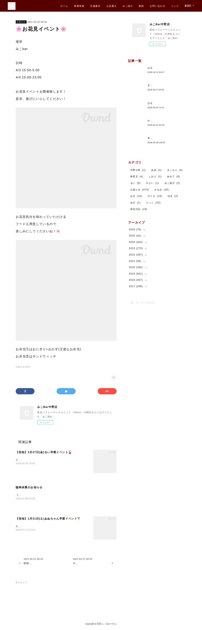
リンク (175, 5)
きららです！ (155, 85)
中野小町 (138, 170)
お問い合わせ (157, 5)
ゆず (135, 202)
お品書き (111, 5)
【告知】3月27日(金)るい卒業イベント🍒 (44, 452)
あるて (173, 176)
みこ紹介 (128, 5)
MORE (188, 5)
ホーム (64, 5)
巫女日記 (139, 209)
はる (150, 67)
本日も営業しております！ (163, 138)
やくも (155, 196)
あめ (156, 170)
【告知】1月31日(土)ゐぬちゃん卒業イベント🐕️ (48, 519)
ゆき (173, 196)
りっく (153, 202)
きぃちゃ (175, 170)
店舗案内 (95, 5)
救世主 (136, 176)
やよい (152, 183)
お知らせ (21, 22)
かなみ (161, 189)
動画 (141, 5)
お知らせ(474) (23, 367)
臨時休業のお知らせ (29, 487)
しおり (155, 176)
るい (135, 183)
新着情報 (79, 5)
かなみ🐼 (153, 120)
